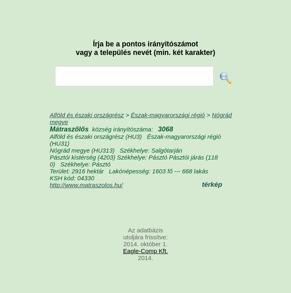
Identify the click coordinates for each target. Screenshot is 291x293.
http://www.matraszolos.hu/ (86, 184)
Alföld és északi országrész (87, 115)
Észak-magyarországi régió (168, 115)
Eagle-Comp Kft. (145, 250)
